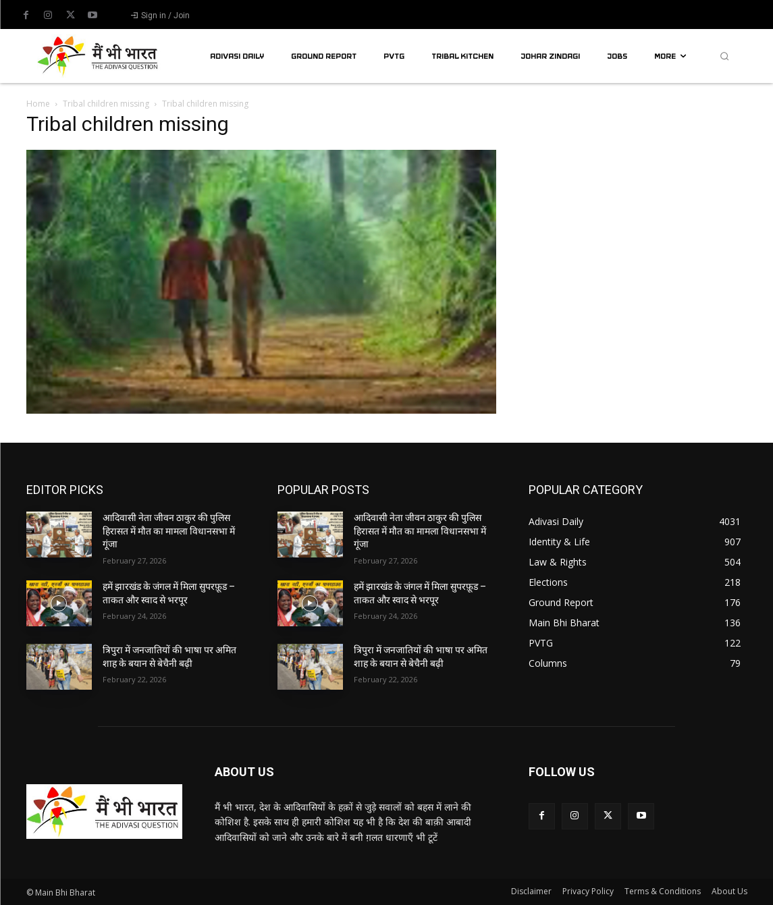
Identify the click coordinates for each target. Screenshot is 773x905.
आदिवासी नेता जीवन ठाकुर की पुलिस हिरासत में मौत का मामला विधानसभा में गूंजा (169, 530)
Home (38, 103)
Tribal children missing (106, 103)
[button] (724, 56)
